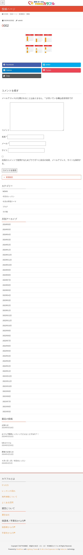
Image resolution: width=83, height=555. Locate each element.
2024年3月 (7, 240)
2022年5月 (7, 351)
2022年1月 (7, 371)
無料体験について (9, 497)
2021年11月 (7, 381)
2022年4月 (7, 356)
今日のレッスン (8, 196)
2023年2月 (7, 305)
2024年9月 (7, 224)
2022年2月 (7, 366)
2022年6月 (7, 346)
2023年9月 (7, 270)
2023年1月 (7, 310)
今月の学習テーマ (9, 201)
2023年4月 (7, 295)
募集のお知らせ (8, 452)
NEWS (5, 191)
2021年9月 (7, 391)
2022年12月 (7, 315)
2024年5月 (7, 229)
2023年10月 (7, 265)
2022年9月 (7, 331)
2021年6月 (7, 406)
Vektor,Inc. (63, 549)
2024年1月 (7, 250)
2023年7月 (7, 280)
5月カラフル (6, 443)
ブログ (5, 207)
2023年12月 (7, 255)
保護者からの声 (8, 527)
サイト (5, 150)
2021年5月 (7, 412)
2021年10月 (7, 386)
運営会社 (6, 515)
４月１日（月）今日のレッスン (13, 461)
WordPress (19, 549)
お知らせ (5, 425)
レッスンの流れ (8, 491)
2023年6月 (7, 285)
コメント (6, 130)
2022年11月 (7, 320)
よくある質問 (7, 502)
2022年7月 (7, 341)
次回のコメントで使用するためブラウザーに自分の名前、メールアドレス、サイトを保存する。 (41, 162)
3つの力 (5, 485)
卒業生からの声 (8, 533)
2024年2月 (7, 245)
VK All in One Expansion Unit (48, 549)
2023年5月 (7, 290)
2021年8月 (7, 396)
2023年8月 (7, 275)
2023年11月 (7, 260)
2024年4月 (7, 234)
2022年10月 (7, 326)
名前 (4, 137)
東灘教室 (9, 177)
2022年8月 (7, 336)
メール (5, 143)
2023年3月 (7, 300)
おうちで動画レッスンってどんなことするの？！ (20, 434)
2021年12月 (7, 376)
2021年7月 (7, 401)
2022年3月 (7, 361)
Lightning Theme (32, 549)
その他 (5, 212)
